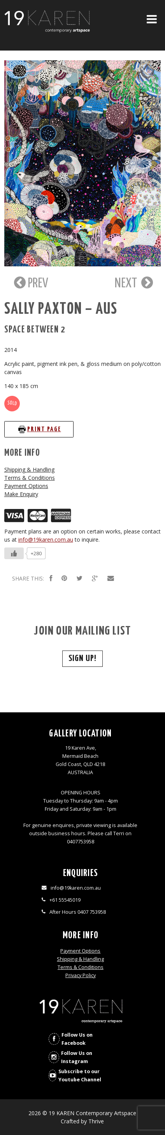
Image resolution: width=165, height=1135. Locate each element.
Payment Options (26, 486)
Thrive (96, 1121)
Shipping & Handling (29, 469)
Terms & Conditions (29, 477)
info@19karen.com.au (45, 539)
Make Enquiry (21, 494)
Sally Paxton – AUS (61, 309)
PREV (30, 283)
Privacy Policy (80, 975)
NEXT (134, 283)
